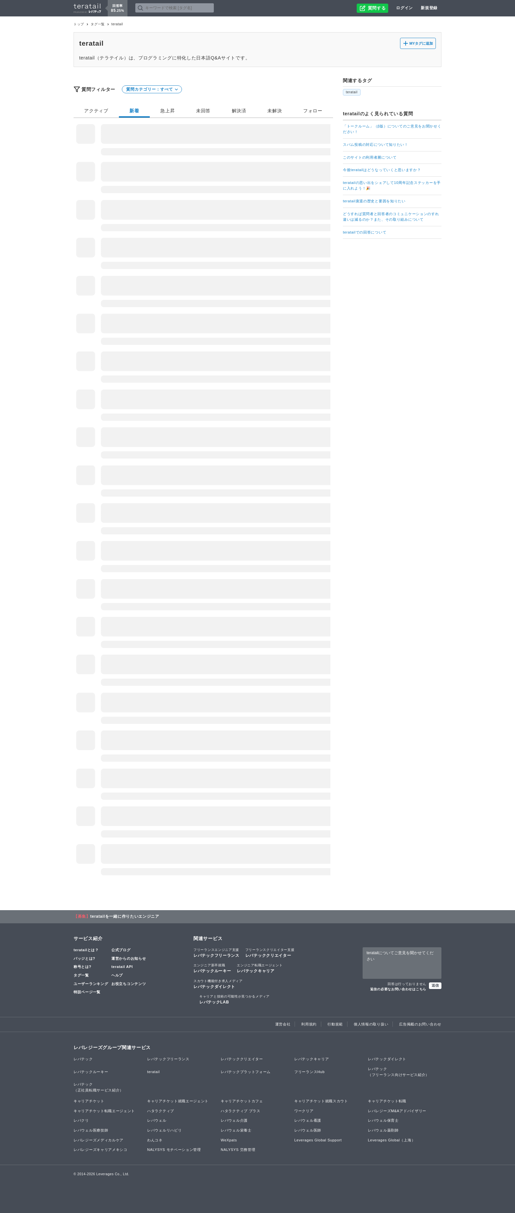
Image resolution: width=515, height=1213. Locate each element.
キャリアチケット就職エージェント (178, 1101)
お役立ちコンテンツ (128, 984)
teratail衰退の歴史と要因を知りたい (374, 201)
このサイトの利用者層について (370, 157)
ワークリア (304, 1111)
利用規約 (309, 1024)
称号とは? (82, 967)
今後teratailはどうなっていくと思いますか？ (382, 170)
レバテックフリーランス (216, 952)
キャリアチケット (89, 1101)
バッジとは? (84, 958)
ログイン (404, 8)
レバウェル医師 (307, 1130)
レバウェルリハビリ (164, 1130)
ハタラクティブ (160, 1111)
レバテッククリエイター (270, 952)
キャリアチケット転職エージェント (104, 1111)
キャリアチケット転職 (387, 1101)
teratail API (122, 967)
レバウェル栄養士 (236, 1130)
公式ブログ (121, 950)
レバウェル (157, 1120)
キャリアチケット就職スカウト (321, 1101)
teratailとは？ (86, 950)
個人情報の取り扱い (371, 1024)
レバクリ (81, 1120)
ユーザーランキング (91, 984)
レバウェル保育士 (383, 1120)
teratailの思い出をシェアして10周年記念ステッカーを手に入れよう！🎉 (392, 186)
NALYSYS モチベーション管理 (174, 1150)
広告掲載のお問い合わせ (420, 1024)
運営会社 (283, 1024)
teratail (352, 92)
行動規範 (335, 1024)
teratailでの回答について (364, 232)
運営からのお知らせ (128, 958)
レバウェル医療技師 (91, 1130)
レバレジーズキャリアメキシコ (100, 1150)
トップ (79, 24)
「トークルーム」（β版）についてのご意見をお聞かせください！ (392, 129)
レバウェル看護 (307, 1120)
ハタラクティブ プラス (240, 1111)
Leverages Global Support (318, 1140)
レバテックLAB (234, 999)
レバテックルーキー (212, 968)
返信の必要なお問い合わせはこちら (398, 989)
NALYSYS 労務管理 (238, 1150)
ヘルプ (117, 975)
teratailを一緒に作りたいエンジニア (124, 916)
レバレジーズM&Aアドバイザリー (397, 1111)
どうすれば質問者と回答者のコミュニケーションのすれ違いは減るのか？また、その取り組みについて (391, 217)
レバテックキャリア (259, 968)
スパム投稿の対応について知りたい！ (375, 144)
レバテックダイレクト (218, 983)
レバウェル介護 (234, 1120)
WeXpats (229, 1140)
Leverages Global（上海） (391, 1140)
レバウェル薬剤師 (383, 1130)
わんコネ (155, 1140)
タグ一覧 (98, 24)
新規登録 (429, 8)
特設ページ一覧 (87, 992)
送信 (435, 985)
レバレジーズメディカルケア (98, 1140)
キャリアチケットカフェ (242, 1101)
